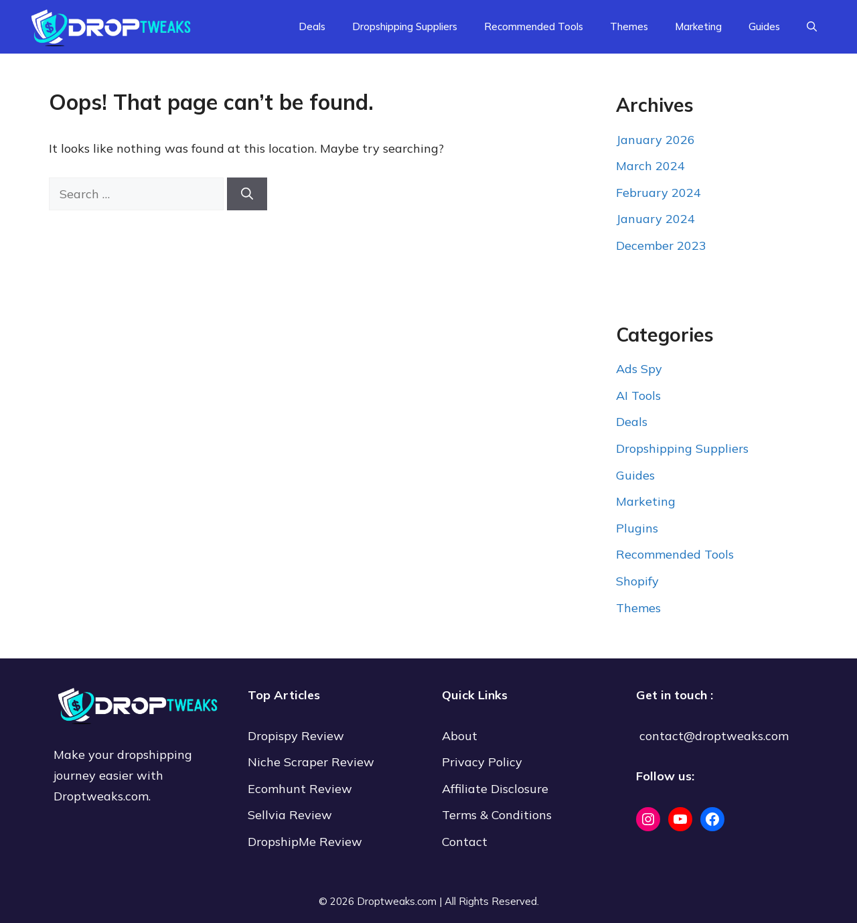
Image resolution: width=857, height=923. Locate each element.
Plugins (637, 528)
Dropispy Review (296, 735)
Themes (629, 26)
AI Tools (638, 395)
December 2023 (661, 245)
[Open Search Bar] (811, 27)
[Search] (247, 194)
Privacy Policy (482, 762)
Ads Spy (639, 368)
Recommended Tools (533, 26)
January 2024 (655, 218)
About (459, 735)
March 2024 (650, 165)
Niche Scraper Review (313, 762)
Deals (312, 26)
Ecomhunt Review (300, 788)
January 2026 (655, 139)
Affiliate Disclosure (495, 788)
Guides (764, 26)
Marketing (698, 26)
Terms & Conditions (497, 815)
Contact (464, 841)
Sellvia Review (291, 815)
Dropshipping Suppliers (404, 26)
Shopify (637, 581)
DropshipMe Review (305, 841)
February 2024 (658, 192)
